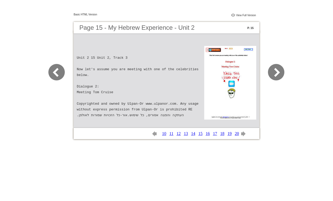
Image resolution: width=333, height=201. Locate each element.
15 (200, 133)
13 (186, 133)
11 (171, 133)
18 (222, 133)
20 (237, 133)
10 (164, 133)
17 (215, 133)
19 (229, 133)
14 (193, 133)
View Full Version (246, 15)
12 (178, 133)
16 (208, 133)
